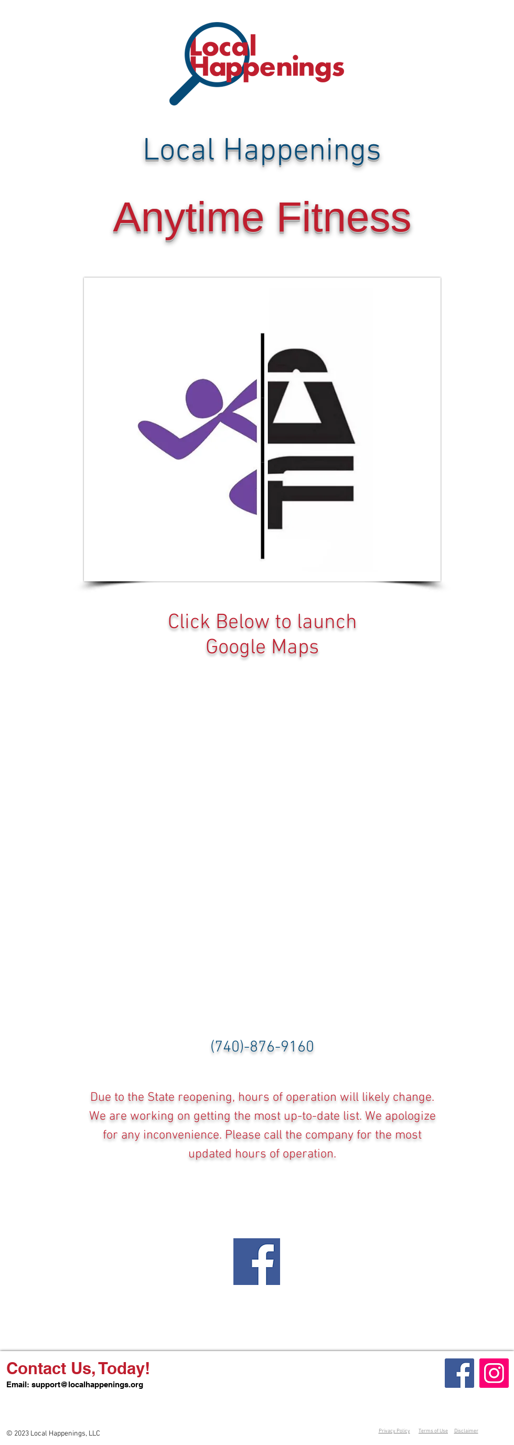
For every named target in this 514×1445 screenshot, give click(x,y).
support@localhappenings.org (87, 1384)
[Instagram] (494, 1373)
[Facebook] (459, 1373)
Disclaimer (466, 1431)
